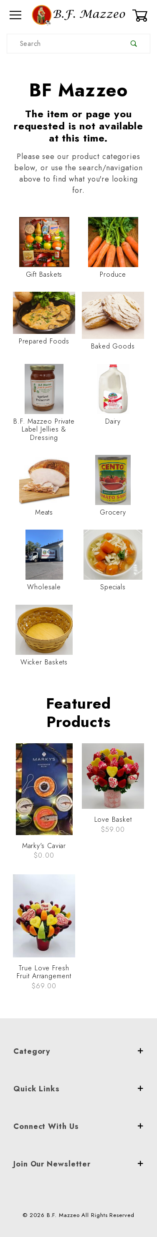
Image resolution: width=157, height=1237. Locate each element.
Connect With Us (78, 1126)
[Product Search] (62, 43)
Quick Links (78, 1088)
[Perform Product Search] (134, 43)
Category (78, 1051)
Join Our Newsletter (78, 1164)
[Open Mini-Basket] (141, 15)
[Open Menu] (16, 15)
